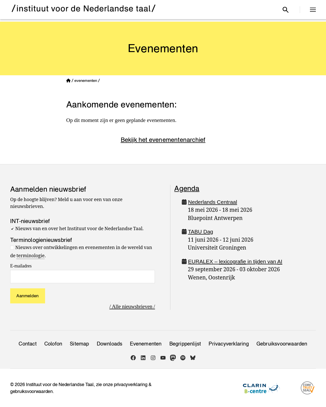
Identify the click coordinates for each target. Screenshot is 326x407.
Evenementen (145, 343)
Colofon (53, 343)
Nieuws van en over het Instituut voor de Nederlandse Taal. (79, 229)
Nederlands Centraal (212, 202)
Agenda (186, 188)
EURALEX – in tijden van (235, 261)
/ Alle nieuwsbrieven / (132, 306)
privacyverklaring (130, 384)
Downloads (110, 343)
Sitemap (79, 343)
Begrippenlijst (185, 343)
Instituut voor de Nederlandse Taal (60, 384)
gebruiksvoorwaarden (31, 391)
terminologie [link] (31, 256)
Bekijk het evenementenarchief (163, 139)
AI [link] (279, 261)
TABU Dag (200, 232)
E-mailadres (21, 265)
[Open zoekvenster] (285, 10)
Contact (27, 343)
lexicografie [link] (232, 261)
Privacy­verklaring (229, 343)
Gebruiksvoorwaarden (281, 343)
